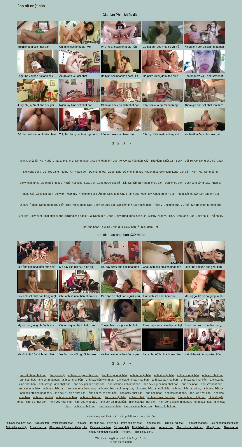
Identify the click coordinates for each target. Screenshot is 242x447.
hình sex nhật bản (110, 406)
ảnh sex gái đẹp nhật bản (89, 384)
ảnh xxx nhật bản (115, 397)
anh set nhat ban (48, 379)
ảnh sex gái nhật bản (193, 379)
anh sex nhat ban (211, 384)
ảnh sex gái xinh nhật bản (54, 384)
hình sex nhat (202, 401)
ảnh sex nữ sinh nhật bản (70, 392)
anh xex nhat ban (90, 397)
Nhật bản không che (143, 427)
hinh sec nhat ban (60, 401)
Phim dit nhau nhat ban (189, 427)
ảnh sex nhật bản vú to (186, 388)
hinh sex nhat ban (84, 406)
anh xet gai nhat (43, 397)
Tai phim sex (97, 422)
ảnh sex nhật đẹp (213, 388)
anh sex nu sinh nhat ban (35, 392)
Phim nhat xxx (38, 427)
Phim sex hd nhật (173, 422)
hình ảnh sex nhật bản (191, 397)
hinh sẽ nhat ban (36, 401)
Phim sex (81, 422)
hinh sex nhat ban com (138, 406)
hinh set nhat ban (85, 401)
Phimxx (126, 431)
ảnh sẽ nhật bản (164, 375)
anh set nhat (27, 379)
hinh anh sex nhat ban (161, 397)
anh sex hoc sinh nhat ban (124, 384)
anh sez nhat (154, 392)
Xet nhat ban (166, 427)
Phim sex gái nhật (62, 422)
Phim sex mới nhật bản (18, 422)
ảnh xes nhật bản (200, 392)
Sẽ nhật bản (213, 427)
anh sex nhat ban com (81, 388)
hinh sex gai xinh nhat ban (175, 401)
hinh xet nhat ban (165, 406)
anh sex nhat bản (29, 388)
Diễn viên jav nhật (16, 427)
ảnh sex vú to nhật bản (103, 392)
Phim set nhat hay (197, 422)
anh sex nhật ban (53, 388)
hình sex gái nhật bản (113, 401)
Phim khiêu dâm (143, 431)
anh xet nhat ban (66, 397)
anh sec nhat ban (212, 375)
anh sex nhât (190, 384)
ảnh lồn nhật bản (140, 375)
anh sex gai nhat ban (165, 379)
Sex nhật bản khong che (224, 422)
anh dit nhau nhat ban (33, 375)
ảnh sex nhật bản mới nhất (152, 388)
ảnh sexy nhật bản (131, 392)
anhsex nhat (136, 397)
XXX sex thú (42, 422)
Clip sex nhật (121, 427)
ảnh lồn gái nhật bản (114, 375)
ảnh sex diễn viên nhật (99, 379)
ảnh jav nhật (57, 375)
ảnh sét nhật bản (72, 379)
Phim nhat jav (152, 422)
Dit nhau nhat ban (100, 427)
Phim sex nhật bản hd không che (68, 427)
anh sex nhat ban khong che (115, 388)
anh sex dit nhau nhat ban (133, 379)
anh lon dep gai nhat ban (83, 375)
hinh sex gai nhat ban (142, 401)
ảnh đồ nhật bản (31, 6)
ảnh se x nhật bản (188, 375)
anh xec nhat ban (175, 392)
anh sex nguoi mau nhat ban (160, 384)
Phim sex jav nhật (131, 422)
